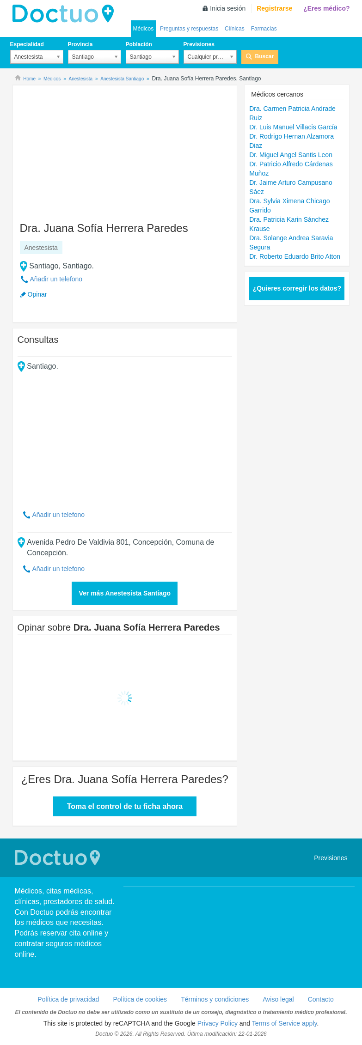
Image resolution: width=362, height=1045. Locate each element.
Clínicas (235, 28)
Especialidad (27, 44)
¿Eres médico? (326, 8)
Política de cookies (140, 999)
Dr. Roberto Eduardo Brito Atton (294, 256)
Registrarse (274, 8)
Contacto (321, 999)
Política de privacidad (68, 999)
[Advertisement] (88, 149)
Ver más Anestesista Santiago (125, 593)
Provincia (80, 44)
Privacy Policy (217, 1023)
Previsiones (199, 44)
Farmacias (264, 28)
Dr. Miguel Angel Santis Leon (290, 154)
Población (139, 44)
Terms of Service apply (284, 1023)
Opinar (37, 294)
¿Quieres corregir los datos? (297, 288)
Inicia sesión (227, 8)
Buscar (264, 56)
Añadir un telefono (56, 279)
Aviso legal (278, 999)
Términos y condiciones (215, 999)
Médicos (143, 28)
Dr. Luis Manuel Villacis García (293, 127)
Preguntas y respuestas (189, 28)
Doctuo (65, 14)
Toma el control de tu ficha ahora (125, 806)
